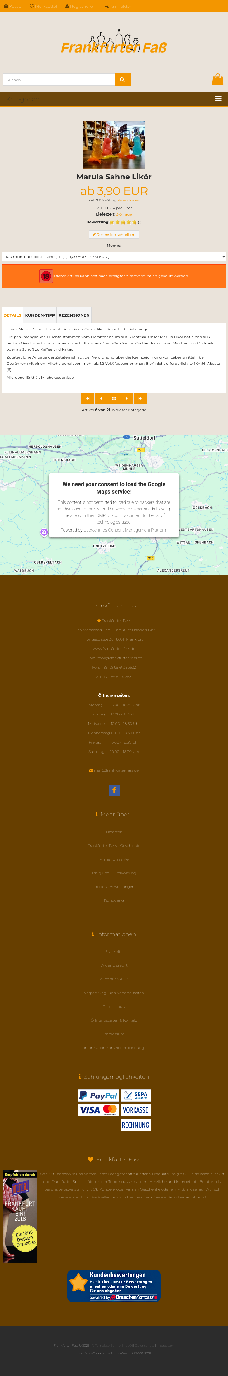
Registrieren (80, 6)
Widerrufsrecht (114, 965)
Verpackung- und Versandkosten (114, 992)
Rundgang (114, 900)
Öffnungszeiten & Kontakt (114, 1020)
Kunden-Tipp (40, 315)
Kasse (12, 6)
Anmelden (119, 6)
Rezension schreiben (116, 234)
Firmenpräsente (114, 859)
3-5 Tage (124, 214)
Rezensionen (74, 315)
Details (12, 315)
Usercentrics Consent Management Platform (125, 530)
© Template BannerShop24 (112, 1346)
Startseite (114, 951)
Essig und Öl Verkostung (114, 873)
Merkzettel (43, 6)
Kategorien (23, 99)
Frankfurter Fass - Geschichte (114, 845)
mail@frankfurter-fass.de (116, 770)
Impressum (114, 1034)
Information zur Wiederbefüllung (114, 1047)
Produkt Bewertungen (114, 886)
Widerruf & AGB (114, 979)
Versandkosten (128, 200)
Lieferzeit (114, 831)
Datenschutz (114, 1006)
